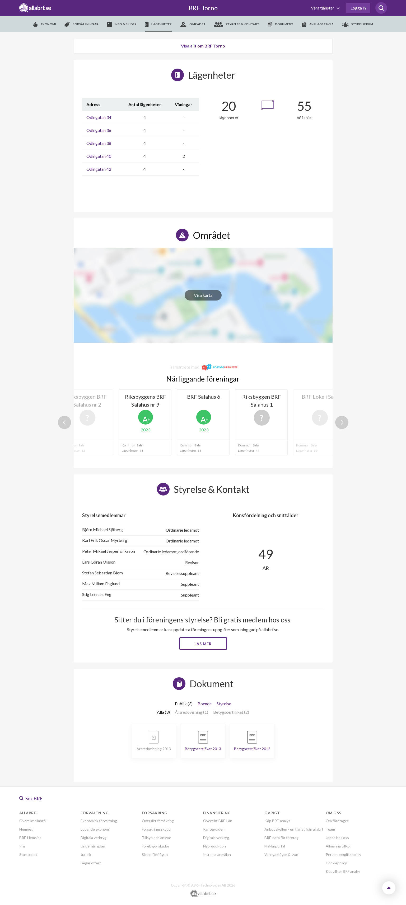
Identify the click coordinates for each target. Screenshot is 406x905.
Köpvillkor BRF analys (343, 871)
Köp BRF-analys (277, 820)
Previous (64, 422)
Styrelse (224, 703)
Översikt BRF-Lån (217, 820)
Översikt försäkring (158, 820)
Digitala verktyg (93, 837)
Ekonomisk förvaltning (99, 820)
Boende (205, 703)
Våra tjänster (323, 7)
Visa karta (203, 295)
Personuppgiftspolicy (343, 854)
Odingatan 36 (98, 130)
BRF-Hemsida (30, 837)
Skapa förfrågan (155, 854)
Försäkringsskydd (156, 829)
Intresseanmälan (217, 854)
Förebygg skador (155, 846)
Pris (22, 846)
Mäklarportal (274, 846)
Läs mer (203, 643)
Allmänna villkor (338, 846)
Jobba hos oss (337, 837)
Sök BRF (31, 798)
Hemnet (26, 829)
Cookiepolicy (336, 863)
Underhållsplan (93, 846)
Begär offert (91, 863)
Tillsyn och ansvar (156, 837)
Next (341, 422)
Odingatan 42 (98, 169)
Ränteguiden (214, 829)
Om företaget (337, 820)
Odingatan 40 (98, 156)
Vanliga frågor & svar (281, 854)
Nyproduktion (214, 846)
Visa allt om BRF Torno (203, 45)
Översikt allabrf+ (33, 820)
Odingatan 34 (98, 117)
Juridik (86, 854)
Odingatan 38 (98, 143)
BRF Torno (203, 8)
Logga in (358, 7)
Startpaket (28, 854)
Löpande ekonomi (95, 829)
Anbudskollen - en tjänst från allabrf (293, 829)
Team (330, 829)
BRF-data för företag (281, 837)
